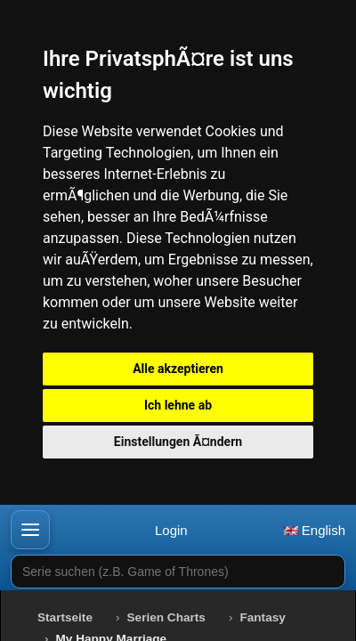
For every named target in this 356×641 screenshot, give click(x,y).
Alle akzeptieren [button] (178, 368)
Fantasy (262, 617)
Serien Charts (166, 617)
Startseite (65, 617)
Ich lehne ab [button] (178, 405)
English (314, 530)
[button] (30, 529)
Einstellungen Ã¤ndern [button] (178, 441)
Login (171, 530)
